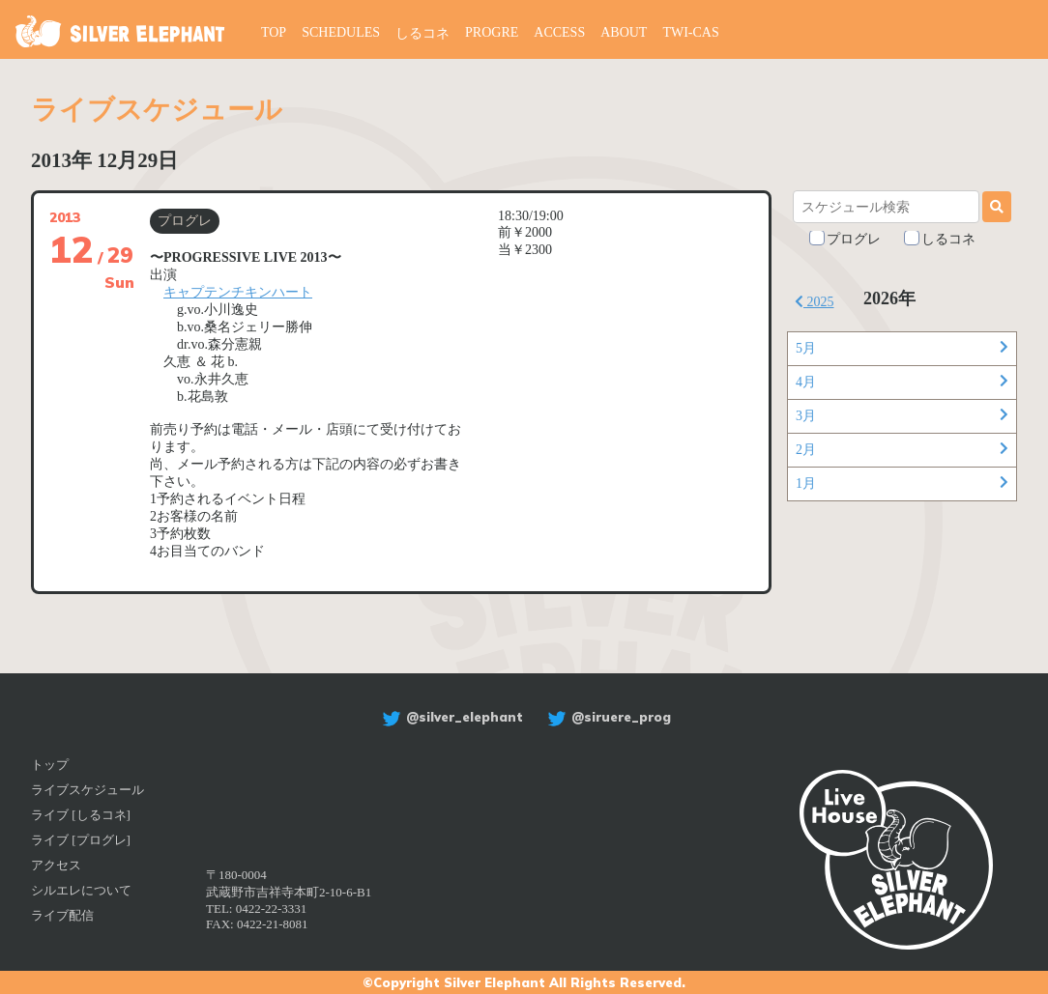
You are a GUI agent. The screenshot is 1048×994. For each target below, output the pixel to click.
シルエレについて (81, 890)
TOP (273, 32)
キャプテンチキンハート (237, 292)
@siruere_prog (606, 716)
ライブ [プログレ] (81, 840)
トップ (50, 764)
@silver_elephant (450, 716)
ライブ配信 (62, 915)
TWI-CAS (691, 32)
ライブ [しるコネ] (81, 815)
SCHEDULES (341, 32)
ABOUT (623, 32)
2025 (814, 302)
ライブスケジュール (87, 789)
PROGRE (491, 32)
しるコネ (422, 33)
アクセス (56, 865)
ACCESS (559, 32)
